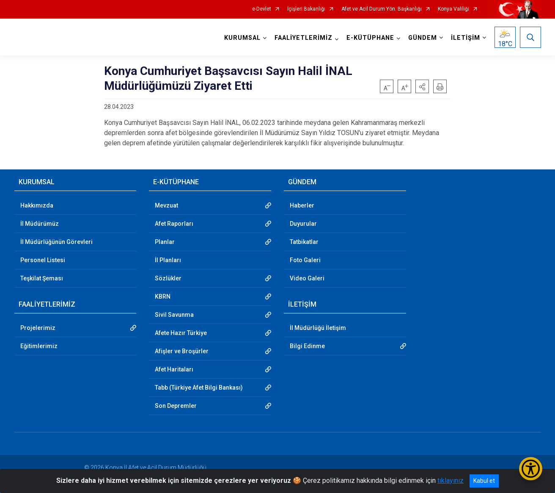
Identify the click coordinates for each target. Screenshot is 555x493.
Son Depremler (176, 405)
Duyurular (303, 223)
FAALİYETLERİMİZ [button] (303, 38)
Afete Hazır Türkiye (181, 333)
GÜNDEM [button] (422, 38)
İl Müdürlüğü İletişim (318, 327)
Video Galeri (307, 278)
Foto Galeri (305, 260)
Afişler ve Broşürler (182, 351)
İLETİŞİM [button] (465, 38)
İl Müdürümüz (39, 223)
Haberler (302, 205)
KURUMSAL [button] (242, 38)
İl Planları (168, 260)
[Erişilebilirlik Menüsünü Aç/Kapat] (530, 468)
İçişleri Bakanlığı (306, 9)
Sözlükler (168, 278)
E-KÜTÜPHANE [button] (370, 38)
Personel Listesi (42, 260)
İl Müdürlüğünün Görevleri (56, 241)
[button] (422, 86)
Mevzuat (166, 205)
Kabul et (484, 480)
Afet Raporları (174, 223)
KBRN (162, 296)
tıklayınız (450, 480)
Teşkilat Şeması (41, 278)
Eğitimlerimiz (39, 346)
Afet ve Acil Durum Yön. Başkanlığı (381, 9)
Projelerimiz (37, 327)
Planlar (165, 241)
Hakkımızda (36, 205)
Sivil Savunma (174, 314)
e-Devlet (261, 9)
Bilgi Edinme (307, 346)
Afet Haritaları (174, 369)
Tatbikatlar (304, 241)
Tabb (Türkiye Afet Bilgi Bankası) (199, 387)
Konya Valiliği (453, 9)
